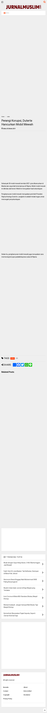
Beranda (5, 687)
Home (2, 116)
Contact (5, 691)
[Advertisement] (23, 42)
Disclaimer (27, 695)
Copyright (6, 695)
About (25, 687)
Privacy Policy (7, 699)
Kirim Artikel (27, 691)
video (8, 116)
